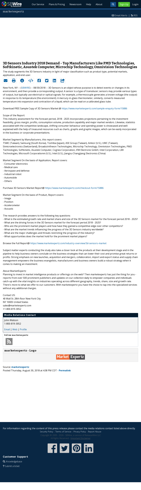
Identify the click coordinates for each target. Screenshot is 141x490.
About (99, 4)
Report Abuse (94, 431)
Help (88, 4)
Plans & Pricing (57, 4)
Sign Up (124, 4)
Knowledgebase (14, 461)
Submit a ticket (12, 466)
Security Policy (46, 431)
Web (14, 329)
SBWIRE (25, 87)
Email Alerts (121, 15)
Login (135, 4)
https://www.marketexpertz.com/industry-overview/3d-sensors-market (68, 243)
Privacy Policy (80, 431)
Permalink (65, 370)
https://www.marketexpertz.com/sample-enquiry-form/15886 (94, 108)
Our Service (38, 4)
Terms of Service (63, 431)
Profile (23, 329)
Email (7, 329)
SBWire (11, 4)
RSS (136, 15)
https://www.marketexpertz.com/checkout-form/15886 (74, 188)
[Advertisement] (70, 38)
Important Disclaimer (80, 438)
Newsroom (75, 4)
